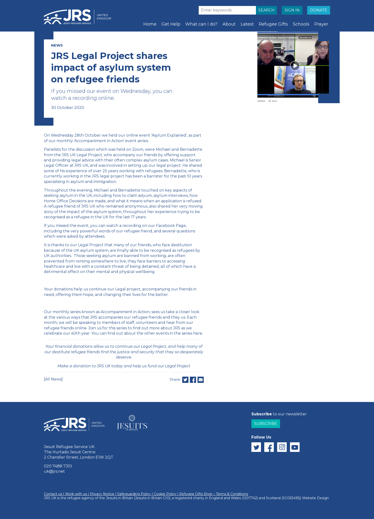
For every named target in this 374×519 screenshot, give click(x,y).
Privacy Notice (102, 494)
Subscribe (265, 423)
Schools (301, 24)
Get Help (170, 24)
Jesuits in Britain (119, 498)
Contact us (53, 494)
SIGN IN (292, 10)
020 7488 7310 (58, 466)
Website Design (315, 498)
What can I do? (201, 24)
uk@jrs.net (54, 471)
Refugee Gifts (273, 24)
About (229, 24)
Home (149, 24)
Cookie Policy (165, 494)
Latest (247, 24)
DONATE (318, 10)
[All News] (53, 379)
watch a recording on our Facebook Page (146, 225)
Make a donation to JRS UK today (90, 366)
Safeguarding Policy (134, 494)
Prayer (321, 24)
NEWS (57, 45)
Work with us (76, 494)
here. (198, 333)
